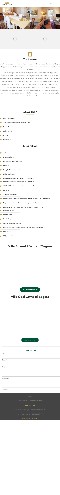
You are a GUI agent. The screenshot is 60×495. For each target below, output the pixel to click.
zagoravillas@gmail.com (30, 418)
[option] (15, 39)
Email (4, 359)
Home (25, 15)
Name (5, 353)
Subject (4, 366)
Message (5, 378)
